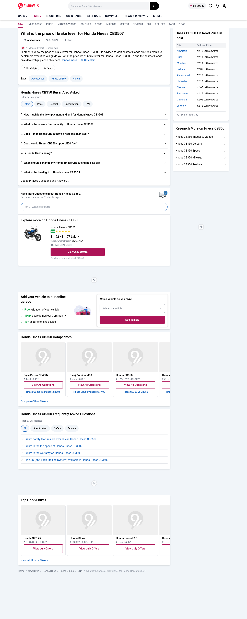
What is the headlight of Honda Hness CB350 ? (52, 172)
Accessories (37, 78)
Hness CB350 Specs (188, 150)
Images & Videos (66, 24)
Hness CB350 (34, 24)
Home (21, 571)
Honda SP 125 (32, 538)
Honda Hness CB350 (63, 227)
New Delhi (182, 51)
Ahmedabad (183, 75)
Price (49, 24)
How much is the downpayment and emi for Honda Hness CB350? (63, 114)
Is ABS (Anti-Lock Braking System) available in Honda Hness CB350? (67, 460)
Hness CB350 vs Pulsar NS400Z (43, 392)
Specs (98, 24)
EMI (149, 24)
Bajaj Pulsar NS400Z (36, 375)
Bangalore (182, 93)
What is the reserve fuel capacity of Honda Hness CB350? (58, 124)
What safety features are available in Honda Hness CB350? (61, 439)
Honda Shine (77, 538)
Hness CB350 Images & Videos (194, 136)
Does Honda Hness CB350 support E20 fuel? (51, 143)
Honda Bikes (49, 571)
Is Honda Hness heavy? (38, 153)
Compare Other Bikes (35, 401)
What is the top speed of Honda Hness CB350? (54, 446)
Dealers (160, 24)
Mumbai (181, 63)
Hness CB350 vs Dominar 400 (89, 392)
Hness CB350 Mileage (189, 157)
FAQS (172, 24)
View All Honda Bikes (35, 560)
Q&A (20, 24)
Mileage (111, 24)
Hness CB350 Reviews (189, 164)
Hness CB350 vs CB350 (135, 392)
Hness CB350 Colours (189, 143)
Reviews (138, 24)
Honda (76, 78)
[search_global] (154, 6)
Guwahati (182, 99)
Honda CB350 (124, 375)
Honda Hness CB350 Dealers (78, 60)
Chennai (181, 87)
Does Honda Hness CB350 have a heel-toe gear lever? (56, 133)
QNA (80, 571)
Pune (179, 57)
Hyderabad (182, 81)
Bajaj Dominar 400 (81, 375)
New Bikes (33, 571)
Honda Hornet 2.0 (126, 538)
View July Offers (78, 252)
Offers (124, 24)
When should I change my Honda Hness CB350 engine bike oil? (62, 162)
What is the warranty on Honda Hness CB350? (53, 453)
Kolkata (181, 69)
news (182, 24)
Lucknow (181, 105)
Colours (85, 24)
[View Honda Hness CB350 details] (33, 233)
